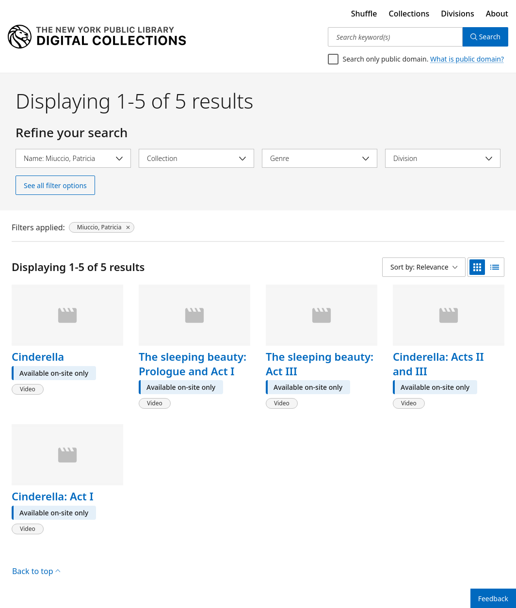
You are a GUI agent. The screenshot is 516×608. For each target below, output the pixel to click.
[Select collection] (196, 158)
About (497, 13)
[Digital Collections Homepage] (97, 37)
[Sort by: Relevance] (424, 267)
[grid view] (477, 267)
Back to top (36, 571)
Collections (409, 13)
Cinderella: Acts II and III (438, 363)
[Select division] (442, 158)
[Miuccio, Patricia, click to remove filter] (102, 227)
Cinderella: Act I (53, 496)
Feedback (493, 598)
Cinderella (38, 356)
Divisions (457, 13)
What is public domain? (467, 59)
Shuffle (364, 13)
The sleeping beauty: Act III (319, 363)
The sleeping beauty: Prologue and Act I (192, 363)
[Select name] (73, 158)
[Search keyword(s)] (395, 37)
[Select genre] (319, 158)
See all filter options (55, 185)
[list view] (494, 267)
